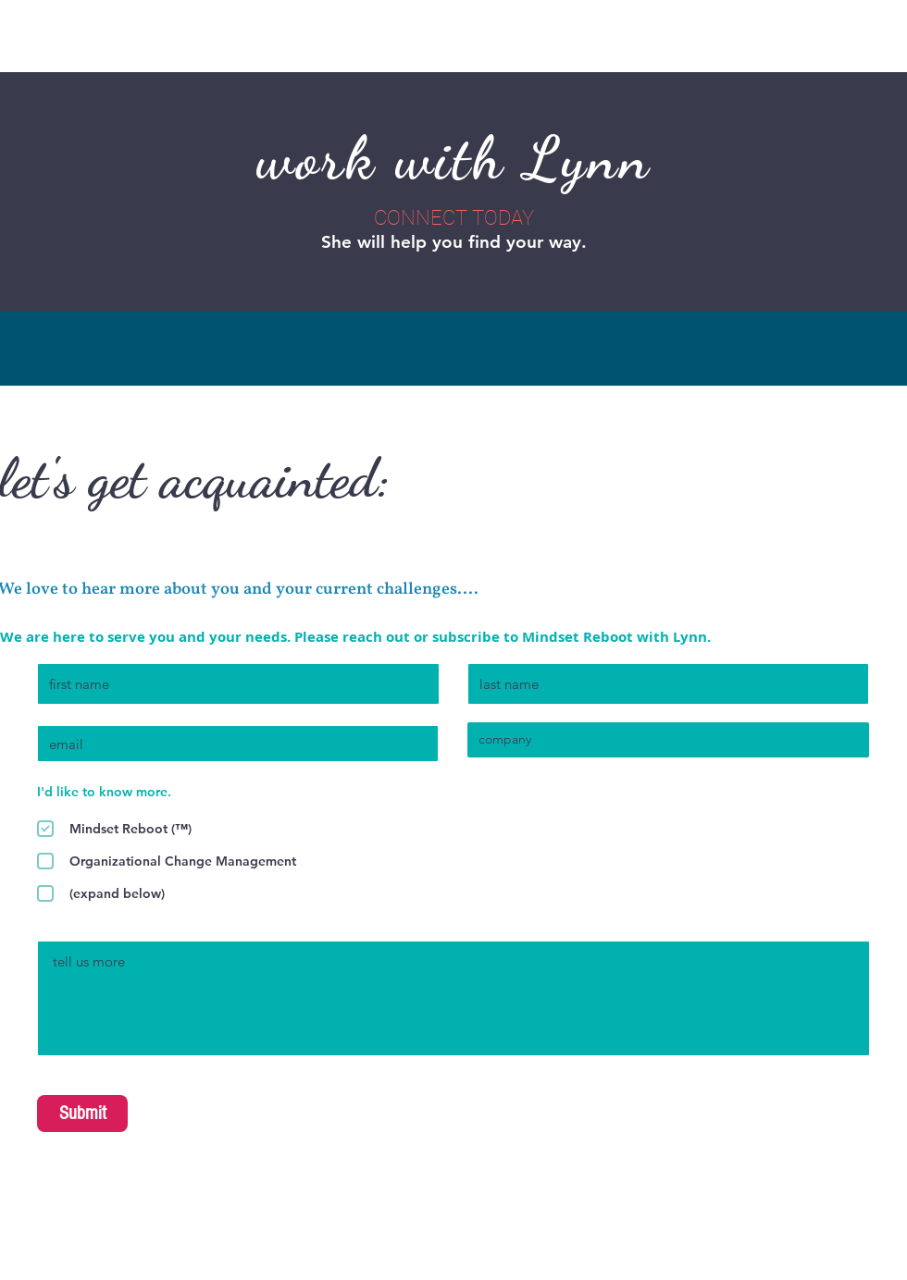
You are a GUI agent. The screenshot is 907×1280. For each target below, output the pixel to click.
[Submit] (82, 1113)
